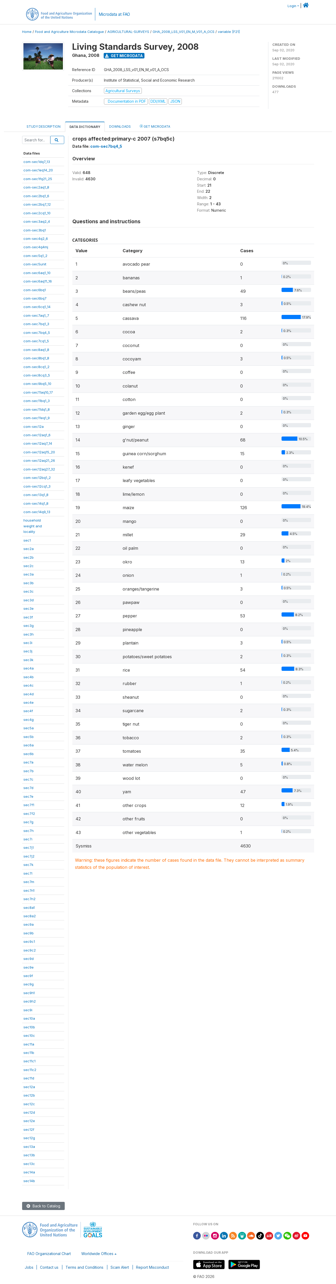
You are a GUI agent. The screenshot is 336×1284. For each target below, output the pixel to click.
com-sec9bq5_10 (37, 383)
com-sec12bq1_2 (37, 477)
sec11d (28, 1078)
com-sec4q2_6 (35, 238)
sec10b (29, 1027)
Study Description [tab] (44, 126)
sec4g (28, 719)
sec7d (28, 788)
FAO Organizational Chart (49, 1253)
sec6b (28, 754)
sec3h (28, 634)
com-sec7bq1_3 (36, 324)
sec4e (28, 702)
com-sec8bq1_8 (36, 358)
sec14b (29, 1181)
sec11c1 (29, 1061)
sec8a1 (29, 907)
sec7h (28, 831)
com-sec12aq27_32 (39, 469)
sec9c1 (29, 941)
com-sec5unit (34, 264)
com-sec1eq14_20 (38, 170)
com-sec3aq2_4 (36, 221)
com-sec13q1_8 (35, 495)
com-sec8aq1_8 (36, 350)
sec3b (28, 583)
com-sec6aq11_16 (37, 281)
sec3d (28, 600)
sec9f (28, 976)
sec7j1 (28, 847)
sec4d (28, 694)
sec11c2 (29, 1070)
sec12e (29, 1121)
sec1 (27, 540)
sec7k (28, 864)
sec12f (28, 1129)
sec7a (28, 762)
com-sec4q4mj (35, 247)
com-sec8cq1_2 (36, 367)
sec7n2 (29, 899)
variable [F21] (229, 32)
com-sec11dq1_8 (36, 409)
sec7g (28, 822)
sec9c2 (29, 950)
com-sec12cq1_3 (37, 486)
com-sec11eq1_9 (36, 418)
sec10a (29, 1018)
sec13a (29, 1146)
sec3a (28, 574)
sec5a (28, 728)
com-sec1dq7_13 (36, 162)
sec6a (28, 745)
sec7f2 (29, 813)
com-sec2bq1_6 (36, 196)
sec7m (28, 882)
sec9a (28, 924)
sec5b (28, 737)
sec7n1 (28, 890)
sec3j (27, 651)
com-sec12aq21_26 (39, 460)
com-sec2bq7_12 (37, 204)
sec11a (28, 1044)
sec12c (29, 1104)
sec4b (28, 677)
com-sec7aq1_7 (36, 315)
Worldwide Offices (97, 1253)
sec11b (28, 1052)
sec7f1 (28, 805)
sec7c (28, 779)
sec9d (28, 958)
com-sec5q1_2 (35, 256)
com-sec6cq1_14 (37, 307)
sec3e (28, 608)
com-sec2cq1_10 (37, 213)
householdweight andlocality (32, 526)
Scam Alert (120, 1267)
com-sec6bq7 (35, 298)
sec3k (28, 660)
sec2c (28, 566)
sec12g (29, 1138)
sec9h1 (29, 993)
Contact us (49, 1267)
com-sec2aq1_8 (36, 187)
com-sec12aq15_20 (39, 452)
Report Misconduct (152, 1267)
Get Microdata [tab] (155, 126)
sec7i (27, 839)
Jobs (29, 1267)
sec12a (29, 1087)
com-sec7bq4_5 (36, 332)
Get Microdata (124, 55)
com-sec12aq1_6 (37, 435)
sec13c (29, 1164)
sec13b (29, 1155)
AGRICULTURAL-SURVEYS (128, 32)
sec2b (28, 557)
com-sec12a (33, 426)
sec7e (28, 796)
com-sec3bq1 (34, 230)
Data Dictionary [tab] (84, 127)
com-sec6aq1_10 (37, 273)
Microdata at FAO (114, 14)
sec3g (28, 625)
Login (292, 6)
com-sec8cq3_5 (36, 375)
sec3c (28, 591)
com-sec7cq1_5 (36, 341)
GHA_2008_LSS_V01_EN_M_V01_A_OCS (183, 32)
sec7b (28, 771)
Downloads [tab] (120, 126)
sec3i (27, 643)
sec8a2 (29, 916)
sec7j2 (28, 856)
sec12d (29, 1112)
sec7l (27, 873)
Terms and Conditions (84, 1267)
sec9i (27, 1010)
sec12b (29, 1095)
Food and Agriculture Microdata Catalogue (69, 32)
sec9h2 (29, 1001)
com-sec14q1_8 (35, 503)
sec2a (28, 549)
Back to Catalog (43, 1206)
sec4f (28, 711)
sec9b (28, 933)
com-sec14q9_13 (36, 512)
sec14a (29, 1172)
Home (27, 32)
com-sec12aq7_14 (37, 443)
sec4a (28, 668)
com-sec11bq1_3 (36, 401)
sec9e (28, 967)
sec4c (28, 685)
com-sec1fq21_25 (37, 179)
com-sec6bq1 (34, 290)
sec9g (28, 984)
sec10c (29, 1035)
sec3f (28, 617)
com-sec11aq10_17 (38, 392)
